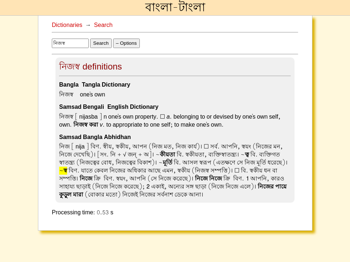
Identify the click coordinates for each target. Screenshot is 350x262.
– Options (126, 43)
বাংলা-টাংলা (175, 7)
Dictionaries (67, 25)
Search (103, 25)
